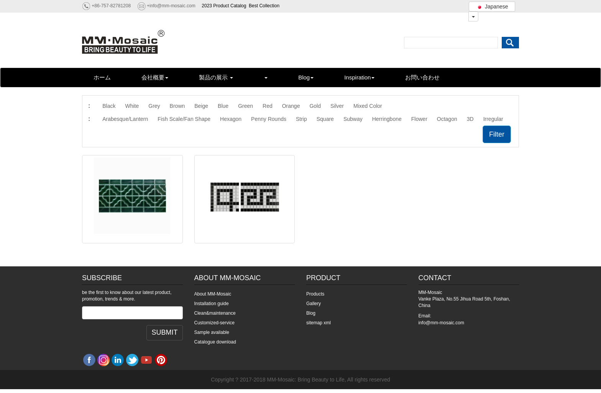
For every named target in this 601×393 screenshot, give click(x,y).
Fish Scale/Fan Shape (184, 119)
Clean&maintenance (215, 313)
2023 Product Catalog (224, 5)
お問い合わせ (422, 77)
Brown (177, 106)
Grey (154, 106)
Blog (306, 77)
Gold (315, 106)
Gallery (313, 303)
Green (245, 106)
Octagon (447, 119)
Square (325, 119)
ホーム (102, 77)
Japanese (492, 6)
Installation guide (211, 303)
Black (108, 106)
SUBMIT (164, 332)
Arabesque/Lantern (125, 119)
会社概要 (154, 77)
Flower (419, 119)
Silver (337, 106)
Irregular (493, 119)
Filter (496, 134)
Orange (291, 106)
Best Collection (264, 5)
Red (268, 106)
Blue (223, 106)
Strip (301, 119)
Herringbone (387, 119)
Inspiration (359, 77)
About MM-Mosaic (213, 294)
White (132, 106)
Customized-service (214, 322)
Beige (201, 106)
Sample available (211, 332)
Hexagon (230, 119)
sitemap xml (318, 322)
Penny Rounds (268, 119)
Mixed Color (367, 106)
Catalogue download (215, 342)
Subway (353, 119)
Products (315, 294)
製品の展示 (216, 77)
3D (470, 119)
